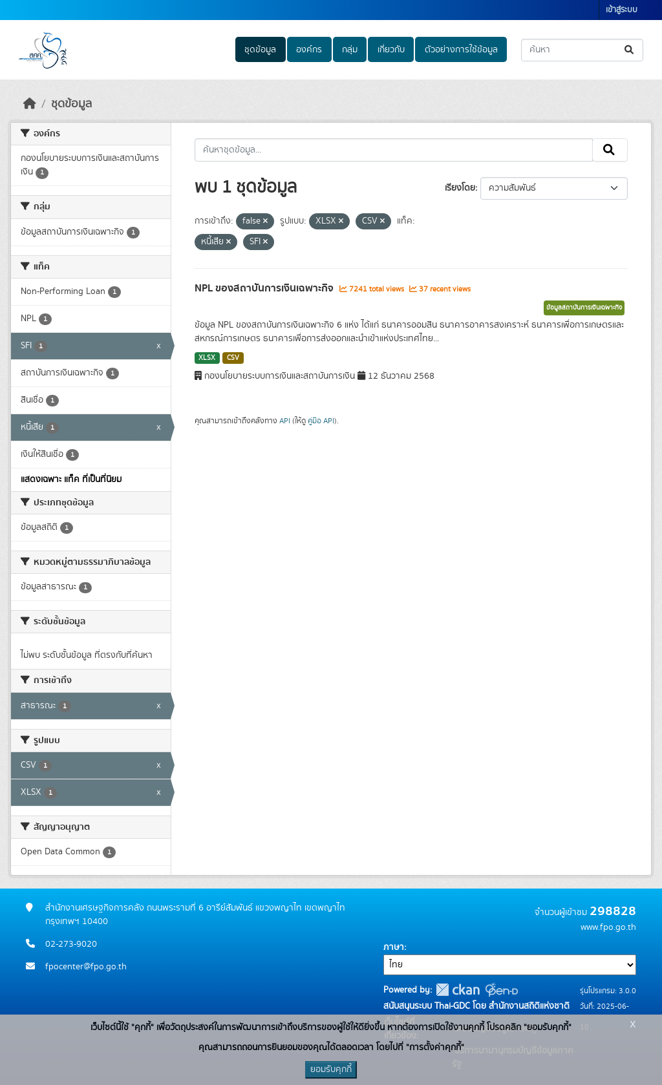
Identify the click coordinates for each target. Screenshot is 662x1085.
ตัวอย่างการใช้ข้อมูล (461, 49)
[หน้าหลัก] (29, 104)
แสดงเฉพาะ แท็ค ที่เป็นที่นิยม (71, 479)
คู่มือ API (321, 421)
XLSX (206, 358)
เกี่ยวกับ (391, 49)
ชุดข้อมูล (260, 49)
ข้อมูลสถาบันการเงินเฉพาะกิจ (584, 307)
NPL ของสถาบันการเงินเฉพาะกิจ (265, 288)
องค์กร (309, 49)
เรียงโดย (460, 188)
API (284, 421)
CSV (233, 358)
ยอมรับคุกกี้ (331, 1069)
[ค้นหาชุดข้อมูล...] (582, 50)
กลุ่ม (350, 49)
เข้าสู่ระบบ (621, 10)
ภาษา (393, 947)
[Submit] (630, 50)
